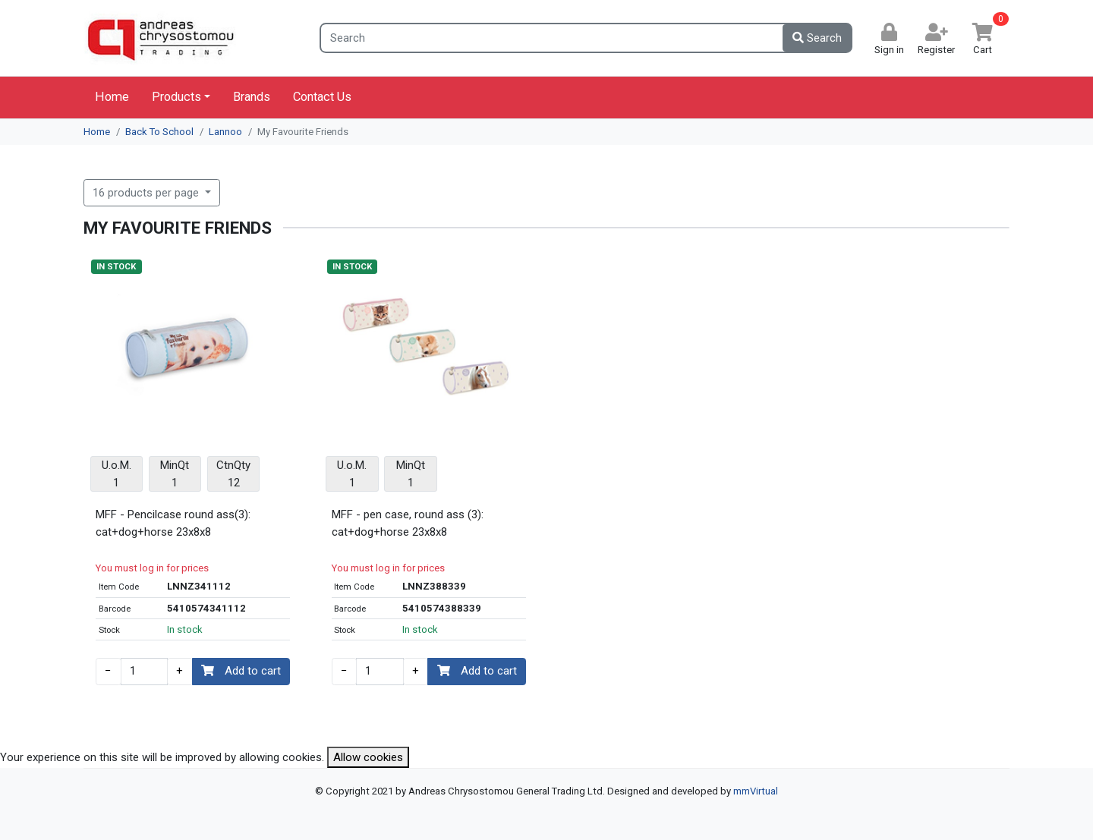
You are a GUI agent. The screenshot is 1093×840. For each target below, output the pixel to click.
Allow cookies (368, 757)
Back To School (159, 131)
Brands (251, 97)
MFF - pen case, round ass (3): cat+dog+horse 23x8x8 (408, 523)
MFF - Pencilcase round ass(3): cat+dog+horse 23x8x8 (173, 523)
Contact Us (322, 97)
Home (112, 97)
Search (817, 38)
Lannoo (225, 131)
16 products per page (147, 193)
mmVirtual (755, 791)
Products (176, 97)
